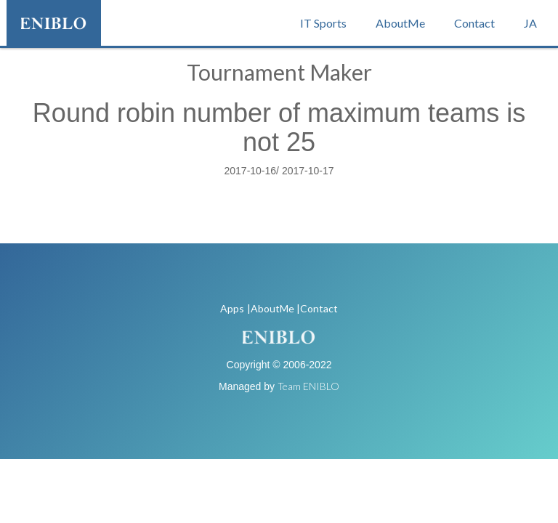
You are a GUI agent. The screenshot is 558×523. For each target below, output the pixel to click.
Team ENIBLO (308, 386)
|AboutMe (270, 308)
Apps (232, 308)
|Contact (317, 308)
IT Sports (323, 23)
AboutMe (400, 23)
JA (530, 23)
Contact (474, 23)
